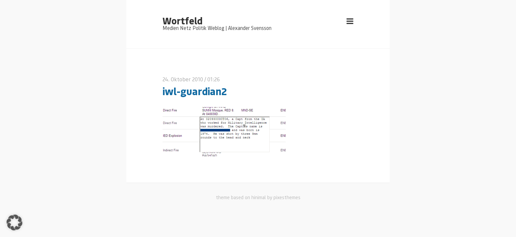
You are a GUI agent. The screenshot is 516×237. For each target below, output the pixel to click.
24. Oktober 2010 (183, 79)
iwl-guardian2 (195, 91)
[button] (14, 222)
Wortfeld (182, 20)
